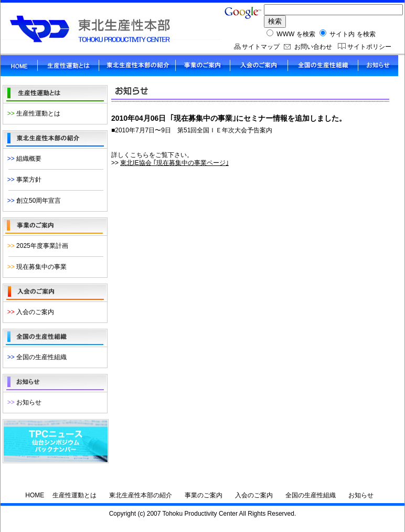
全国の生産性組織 (35, 357)
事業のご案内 (203, 495)
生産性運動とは (32, 113)
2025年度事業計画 (36, 245)
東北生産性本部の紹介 (140, 495)
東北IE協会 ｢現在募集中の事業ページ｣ (174, 162)
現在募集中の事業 (35, 266)
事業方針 (22, 179)
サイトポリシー (369, 46)
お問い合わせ (313, 46)
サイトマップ (261, 46)
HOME (34, 495)
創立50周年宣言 (32, 200)
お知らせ (22, 402)
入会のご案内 (29, 312)
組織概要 (22, 158)
